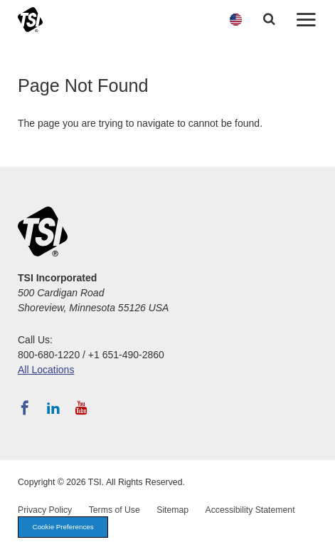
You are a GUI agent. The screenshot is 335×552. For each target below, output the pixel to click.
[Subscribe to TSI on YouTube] (81, 408)
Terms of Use (114, 510)
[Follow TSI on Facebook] (25, 408)
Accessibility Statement (250, 510)
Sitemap (172, 510)
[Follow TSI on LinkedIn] (53, 408)
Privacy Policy (45, 510)
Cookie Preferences (63, 527)
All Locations (46, 369)
